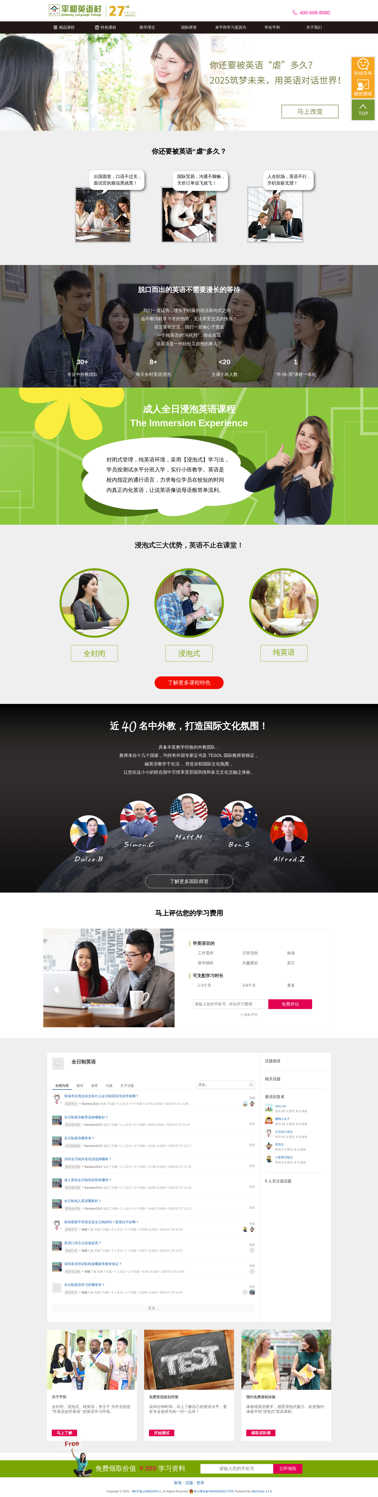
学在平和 (272, 27)
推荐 (94, 1086)
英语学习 (71, 1104)
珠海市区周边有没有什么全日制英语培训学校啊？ (101, 1096)
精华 (80, 1086)
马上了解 (64, 1433)
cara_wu (280, 1106)
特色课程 (105, 27)
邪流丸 (279, 1144)
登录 (200, 1483)
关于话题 (127, 1086)
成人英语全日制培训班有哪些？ (88, 1180)
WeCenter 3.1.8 (261, 1491)
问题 (109, 1086)
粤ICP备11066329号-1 (146, 1491)
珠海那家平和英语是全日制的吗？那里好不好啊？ (101, 1222)
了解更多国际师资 (189, 881)
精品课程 (64, 27)
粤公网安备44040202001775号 (211, 1491)
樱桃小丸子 (282, 1119)
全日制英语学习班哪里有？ (84, 1285)
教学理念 (147, 27)
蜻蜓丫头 (87, 1229)
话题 (189, 1483)
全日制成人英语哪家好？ (83, 1201)
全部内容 (62, 1086)
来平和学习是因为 (230, 27)
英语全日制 (72, 1124)
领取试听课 (261, 1433)
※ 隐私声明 (249, 1015)
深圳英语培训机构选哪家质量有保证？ (93, 1264)
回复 (252, 1123)
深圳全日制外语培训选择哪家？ (88, 1159)
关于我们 (314, 27)
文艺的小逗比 (284, 1132)
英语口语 (71, 1250)
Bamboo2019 (90, 1104)
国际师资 (189, 27)
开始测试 (161, 1433)
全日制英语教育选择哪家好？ (86, 1117)
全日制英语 (72, 1146)
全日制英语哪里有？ (79, 1138)
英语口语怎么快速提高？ (83, 1243)
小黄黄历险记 (284, 1157)
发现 (178, 1483)
